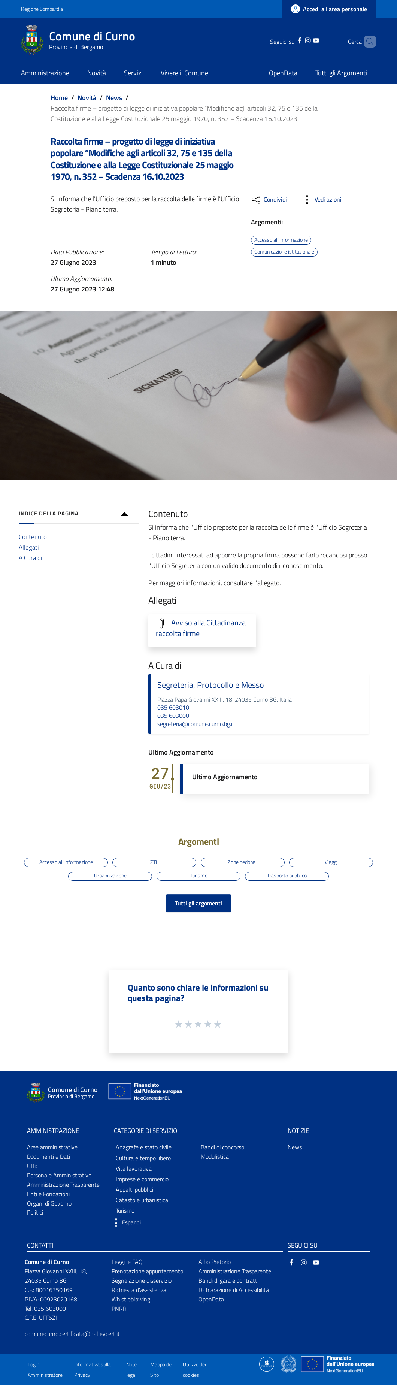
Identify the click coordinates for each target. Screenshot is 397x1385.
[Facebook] (290, 39)
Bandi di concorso (222, 1147)
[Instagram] (298, 39)
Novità (87, 98)
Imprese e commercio (142, 1178)
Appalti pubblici (134, 1189)
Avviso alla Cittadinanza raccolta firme (201, 628)
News (114, 98)
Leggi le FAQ (127, 1261)
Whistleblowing (131, 1299)
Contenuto (33, 536)
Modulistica (215, 1156)
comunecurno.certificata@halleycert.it (72, 1333)
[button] (125, 1223)
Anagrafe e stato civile (144, 1147)
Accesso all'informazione (281, 240)
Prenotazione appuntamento (147, 1271)
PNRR (119, 1308)
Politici (35, 1212)
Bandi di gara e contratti (228, 1280)
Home (59, 98)
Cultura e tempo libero (143, 1157)
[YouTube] (306, 39)
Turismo (198, 876)
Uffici (33, 1165)
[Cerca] (367, 42)
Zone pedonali (243, 862)
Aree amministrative (52, 1147)
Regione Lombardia (42, 9)
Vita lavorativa (134, 1168)
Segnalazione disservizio (142, 1280)
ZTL (154, 862)
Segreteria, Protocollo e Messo (210, 684)
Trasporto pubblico (287, 876)
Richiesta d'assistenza (139, 1289)
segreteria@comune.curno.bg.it (195, 723)
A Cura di (30, 557)
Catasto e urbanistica (142, 1199)
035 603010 (173, 707)
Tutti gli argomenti (198, 903)
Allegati (29, 547)
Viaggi (331, 862)
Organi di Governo (49, 1203)
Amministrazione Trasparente (63, 1184)
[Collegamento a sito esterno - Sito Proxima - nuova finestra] (266, 1363)
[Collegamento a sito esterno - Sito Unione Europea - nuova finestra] (144, 1093)
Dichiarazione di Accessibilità (233, 1289)
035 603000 (173, 715)
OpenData (211, 1299)
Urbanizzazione (110, 876)
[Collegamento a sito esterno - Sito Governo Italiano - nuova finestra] (289, 1363)
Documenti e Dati (48, 1156)
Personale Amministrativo (59, 1175)
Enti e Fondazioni (48, 1193)
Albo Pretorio (214, 1261)
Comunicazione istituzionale (284, 252)
